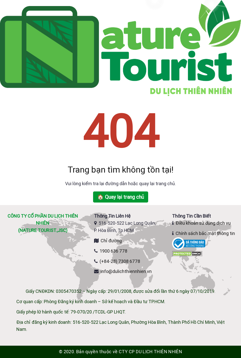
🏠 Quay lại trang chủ (120, 197)
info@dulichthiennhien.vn (126, 271)
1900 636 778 (113, 251)
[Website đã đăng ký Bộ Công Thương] (189, 243)
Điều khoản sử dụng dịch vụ (203, 223)
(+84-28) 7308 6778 (120, 261)
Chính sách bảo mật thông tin (205, 233)
